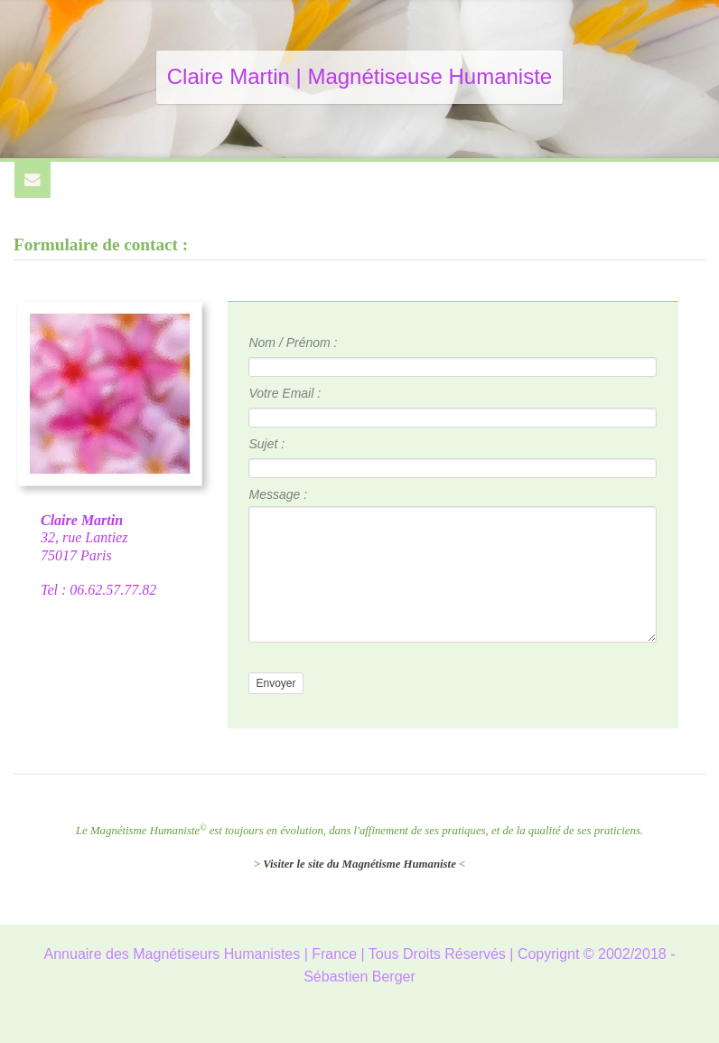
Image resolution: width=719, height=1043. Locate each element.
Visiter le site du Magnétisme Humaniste (359, 864)
